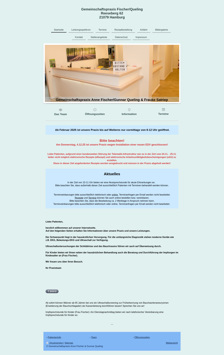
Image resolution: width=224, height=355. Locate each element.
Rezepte (79, 198)
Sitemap (69, 343)
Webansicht (172, 343)
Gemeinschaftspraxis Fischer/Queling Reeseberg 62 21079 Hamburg (112, 13)
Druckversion (54, 343)
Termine (92, 198)
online (115, 194)
